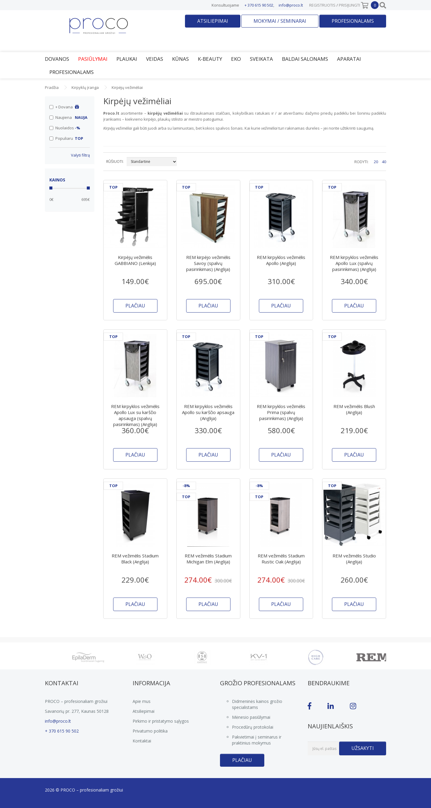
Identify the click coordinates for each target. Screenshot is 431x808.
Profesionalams (353, 21)
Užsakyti (362, 748)
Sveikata (261, 58)
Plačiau (242, 760)
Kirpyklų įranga (85, 87)
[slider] (50, 188)
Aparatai (349, 58)
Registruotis (322, 5)
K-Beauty (210, 58)
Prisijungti (349, 5)
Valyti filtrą (80, 155)
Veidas (154, 58)
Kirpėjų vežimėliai (127, 87)
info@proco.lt (291, 5)
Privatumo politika (150, 731)
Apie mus (142, 701)
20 (376, 161)
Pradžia (52, 87)
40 (384, 161)
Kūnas (180, 58)
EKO (236, 58)
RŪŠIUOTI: (115, 161)
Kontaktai (142, 741)
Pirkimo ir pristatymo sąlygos (161, 721)
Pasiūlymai (92, 58)
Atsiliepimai (212, 21)
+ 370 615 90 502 (259, 5)
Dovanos (57, 58)
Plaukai (126, 58)
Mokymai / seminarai (280, 21)
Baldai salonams (305, 58)
